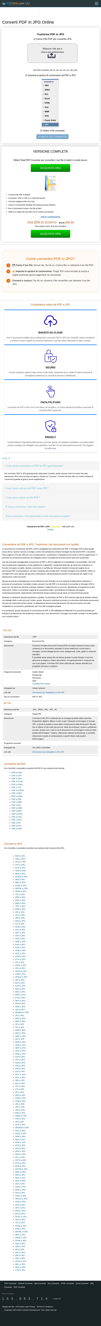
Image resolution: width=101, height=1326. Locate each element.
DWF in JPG (20, 882)
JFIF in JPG (20, 1004)
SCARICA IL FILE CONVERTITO (52, 137)
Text (46, 107)
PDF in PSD (17, 829)
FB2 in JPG (20, 1255)
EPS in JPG (20, 1214)
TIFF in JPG (20, 906)
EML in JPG (20, 992)
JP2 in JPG (19, 912)
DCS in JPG (20, 868)
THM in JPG (20, 974)
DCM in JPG (20, 927)
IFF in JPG (19, 962)
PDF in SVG (17, 817)
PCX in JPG (20, 1077)
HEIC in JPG (20, 1045)
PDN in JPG (20, 1007)
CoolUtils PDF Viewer (41, 684)
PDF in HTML (17, 784)
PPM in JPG (20, 909)
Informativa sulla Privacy (25, 1307)
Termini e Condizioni (45, 1307)
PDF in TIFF (17, 776)
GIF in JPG (19, 1039)
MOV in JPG (20, 1181)
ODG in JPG (20, 1054)
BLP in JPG (20, 983)
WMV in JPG (20, 1172)
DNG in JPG (20, 1136)
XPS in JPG (20, 968)
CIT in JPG (19, 924)
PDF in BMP (17, 802)
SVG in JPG (20, 953)
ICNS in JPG (20, 956)
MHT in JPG (20, 1001)
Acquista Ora (50, 167)
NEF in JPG (20, 1139)
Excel (47, 98)
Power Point (50, 120)
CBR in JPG (20, 1246)
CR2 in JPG (20, 1148)
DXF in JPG (20, 930)
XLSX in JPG (20, 862)
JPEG (47, 90)
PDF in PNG (17, 773)
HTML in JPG (20, 885)
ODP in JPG (20, 1151)
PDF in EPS (17, 820)
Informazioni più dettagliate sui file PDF (48, 692)
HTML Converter (67, 1283)
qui (54, 448)
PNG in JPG (20, 900)
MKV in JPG (20, 1178)
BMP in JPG (20, 903)
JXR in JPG (20, 918)
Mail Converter (40, 1283)
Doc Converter (53, 1283)
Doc (46, 94)
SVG (47, 116)
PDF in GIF (16, 805)
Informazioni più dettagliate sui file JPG (48, 752)
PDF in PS (16, 823)
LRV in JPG (20, 1009)
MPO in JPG (20, 1018)
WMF (47, 111)
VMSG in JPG (21, 1238)
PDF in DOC (17, 778)
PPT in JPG (20, 1157)
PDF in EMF (17, 811)
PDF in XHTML (18, 790)
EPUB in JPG (20, 1241)
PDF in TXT (16, 787)
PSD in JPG (20, 1119)
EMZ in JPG (20, 921)
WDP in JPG (20, 942)
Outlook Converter (25, 1283)
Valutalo (50, 529)
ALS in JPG (20, 915)
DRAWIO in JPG (22, 1012)
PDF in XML (17, 799)
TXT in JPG (20, 894)
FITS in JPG (20, 959)
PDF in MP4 (17, 793)
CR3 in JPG (20, 939)
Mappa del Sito (8, 1307)
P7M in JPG (20, 998)
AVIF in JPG (20, 1051)
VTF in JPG (20, 865)
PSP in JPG (20, 936)
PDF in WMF (17, 808)
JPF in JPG (19, 980)
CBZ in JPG (20, 1244)
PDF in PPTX (17, 814)
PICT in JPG (20, 1074)
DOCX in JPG (21, 971)
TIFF (47, 85)
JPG (46, 124)
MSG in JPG (20, 995)
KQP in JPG (20, 947)
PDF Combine (19, 1287)
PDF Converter (10, 1283)
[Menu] (96, 3)
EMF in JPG (20, 1033)
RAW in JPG (20, 1142)
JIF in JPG (19, 1015)
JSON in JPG (20, 891)
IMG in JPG (20, 880)
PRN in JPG (20, 897)
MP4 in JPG (20, 874)
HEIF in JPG (20, 1048)
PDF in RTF (16, 826)
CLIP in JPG (20, 986)
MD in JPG (19, 1249)
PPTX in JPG (20, 1160)
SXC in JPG (20, 1252)
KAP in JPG (20, 945)
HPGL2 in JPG (21, 977)
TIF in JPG (19, 1027)
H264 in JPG (20, 871)
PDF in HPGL (17, 796)
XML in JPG (20, 859)
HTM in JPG (20, 1229)
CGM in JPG (20, 950)
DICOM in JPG (21, 877)
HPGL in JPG (20, 965)
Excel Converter (82, 1283)
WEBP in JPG (21, 1116)
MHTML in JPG (21, 888)
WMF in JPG (20, 1036)
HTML (47, 103)
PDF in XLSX (17, 781)
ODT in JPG (20, 933)
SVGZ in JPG (20, 1134)
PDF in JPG (20, 856)
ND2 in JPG (20, 989)
